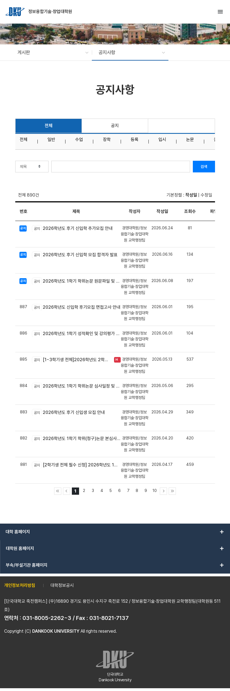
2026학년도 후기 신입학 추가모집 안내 (72, 228)
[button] (50, 52)
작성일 (191, 195)
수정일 (206, 195)
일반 (51, 139)
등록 (134, 139)
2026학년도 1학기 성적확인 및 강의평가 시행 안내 (76, 333)
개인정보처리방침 (19, 585)
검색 (204, 166)
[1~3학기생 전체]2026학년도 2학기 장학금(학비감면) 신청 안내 (71, 359)
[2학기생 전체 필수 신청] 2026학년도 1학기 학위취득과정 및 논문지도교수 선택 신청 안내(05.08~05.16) (76, 465)
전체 (48, 125)
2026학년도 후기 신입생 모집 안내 (68, 412)
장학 (107, 139)
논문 (190, 139)
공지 (114, 125)
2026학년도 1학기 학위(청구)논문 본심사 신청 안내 (76, 438)
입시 (162, 139)
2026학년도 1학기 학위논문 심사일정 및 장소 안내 (76, 386)
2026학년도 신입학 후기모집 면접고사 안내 (76, 307)
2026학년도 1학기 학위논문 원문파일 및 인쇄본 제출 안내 (76, 281)
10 (155, 490)
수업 (79, 139)
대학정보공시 (62, 585)
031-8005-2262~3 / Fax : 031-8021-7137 (75, 618)
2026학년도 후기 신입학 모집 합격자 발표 (75, 255)
